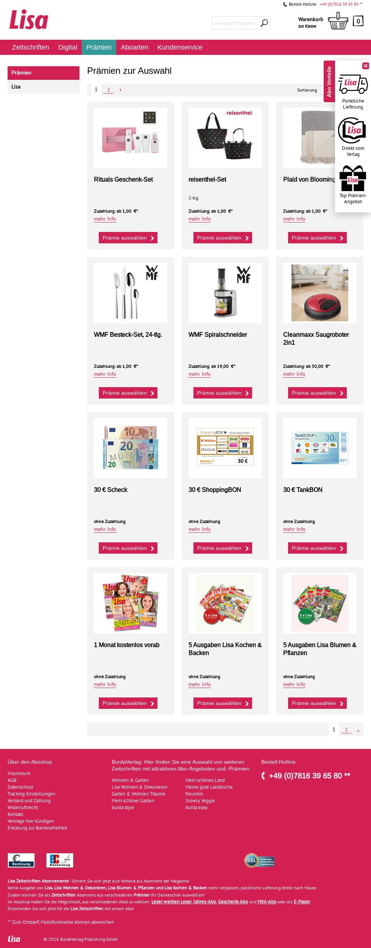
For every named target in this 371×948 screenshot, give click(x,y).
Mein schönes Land (205, 780)
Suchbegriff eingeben (235, 23)
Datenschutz (20, 787)
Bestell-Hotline (278, 762)
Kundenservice (180, 47)
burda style (123, 807)
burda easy (196, 807)
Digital (67, 47)
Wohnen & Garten (130, 780)
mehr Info (105, 219)
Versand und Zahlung (29, 800)
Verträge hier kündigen (31, 821)
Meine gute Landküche (209, 787)
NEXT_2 (121, 89)
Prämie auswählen (129, 237)
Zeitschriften (30, 47)
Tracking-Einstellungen (31, 794)
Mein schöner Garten (133, 800)
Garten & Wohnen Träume (138, 794)
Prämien (99, 47)
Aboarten (134, 47)
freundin (194, 794)
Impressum (19, 773)
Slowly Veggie (200, 800)
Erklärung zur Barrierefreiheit (37, 828)
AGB (12, 780)
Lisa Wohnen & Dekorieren (139, 787)
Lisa (15, 86)
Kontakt (15, 814)
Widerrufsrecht (23, 807)
